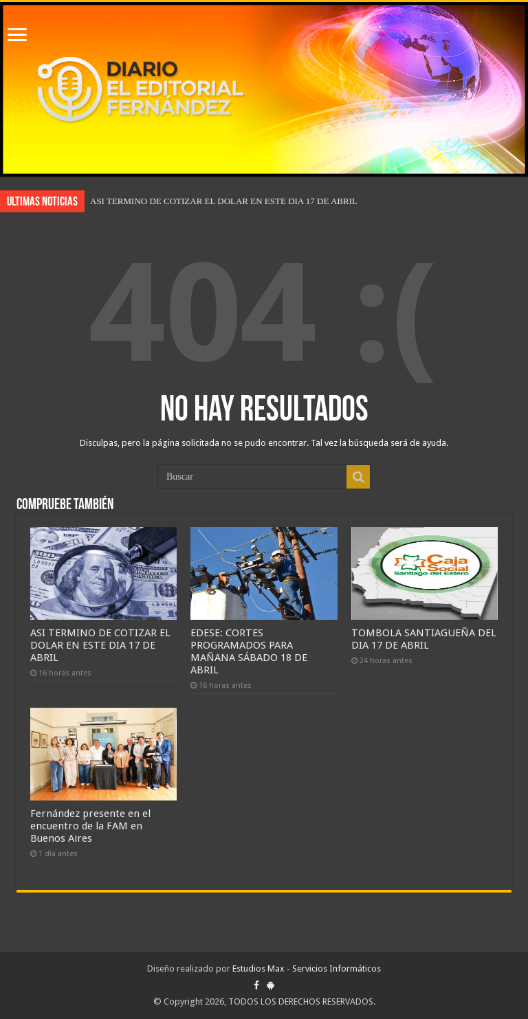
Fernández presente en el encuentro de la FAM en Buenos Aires (90, 825)
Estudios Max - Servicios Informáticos (306, 968)
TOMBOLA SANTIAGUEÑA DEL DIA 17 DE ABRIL (423, 639)
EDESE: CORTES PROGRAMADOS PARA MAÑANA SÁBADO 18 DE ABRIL (248, 651)
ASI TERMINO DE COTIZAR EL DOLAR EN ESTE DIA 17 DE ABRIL (224, 201)
